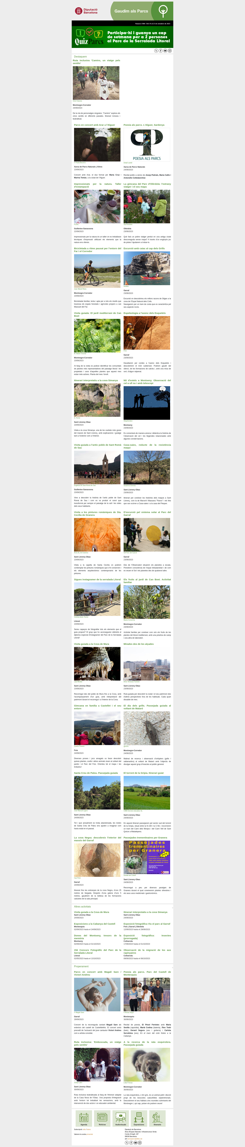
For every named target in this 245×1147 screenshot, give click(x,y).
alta (84, 1129)
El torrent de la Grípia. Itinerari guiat (144, 773)
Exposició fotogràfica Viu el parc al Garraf (147, 923)
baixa (89, 1129)
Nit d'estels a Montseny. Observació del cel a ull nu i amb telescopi (147, 381)
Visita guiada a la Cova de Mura (91, 644)
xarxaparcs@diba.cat (135, 1139)
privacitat (90, 1134)
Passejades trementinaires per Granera (145, 837)
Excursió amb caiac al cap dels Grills (144, 248)
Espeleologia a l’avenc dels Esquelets (145, 313)
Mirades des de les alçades (139, 644)
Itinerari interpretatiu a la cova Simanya (96, 380)
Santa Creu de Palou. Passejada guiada (96, 773)
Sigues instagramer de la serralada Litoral (97, 579)
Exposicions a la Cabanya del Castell (94, 923)
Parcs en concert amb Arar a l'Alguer (94, 125)
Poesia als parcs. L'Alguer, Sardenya (144, 125)
